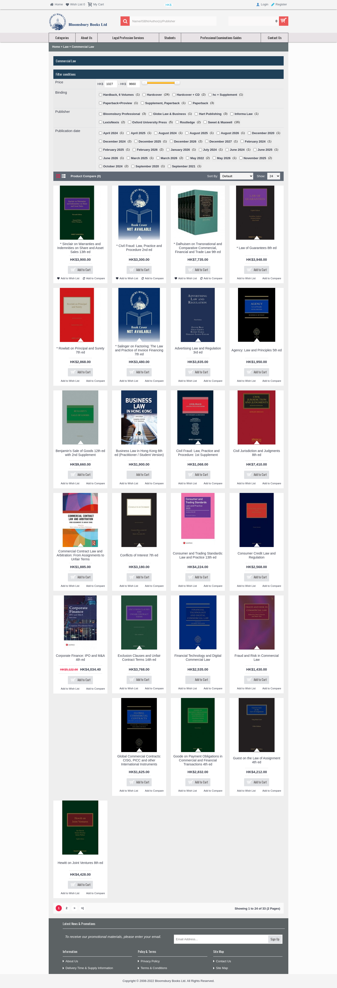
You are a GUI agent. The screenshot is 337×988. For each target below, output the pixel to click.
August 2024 (167, 133)
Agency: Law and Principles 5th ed (256, 350)
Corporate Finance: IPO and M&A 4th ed (80, 657)
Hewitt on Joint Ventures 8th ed (80, 863)
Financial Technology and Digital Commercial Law (197, 657)
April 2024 (110, 133)
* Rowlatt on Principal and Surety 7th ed (80, 350)
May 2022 (197, 158)
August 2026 (230, 133)
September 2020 (147, 166)
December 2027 (220, 141)
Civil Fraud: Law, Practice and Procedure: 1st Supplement (198, 453)
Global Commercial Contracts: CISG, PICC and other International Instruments (139, 760)
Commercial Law (83, 46)
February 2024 (255, 141)
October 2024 (112, 166)
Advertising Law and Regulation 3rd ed (198, 350)
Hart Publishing (210, 114)
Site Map (220, 968)
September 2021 (183, 166)
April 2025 (138, 133)
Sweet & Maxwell (220, 122)
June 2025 (265, 149)
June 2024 (237, 149)
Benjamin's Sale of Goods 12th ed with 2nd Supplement (80, 453)
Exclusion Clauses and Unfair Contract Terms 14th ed (139, 657)
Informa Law (243, 114)
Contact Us (222, 961)
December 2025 (150, 141)
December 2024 (114, 141)
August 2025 (199, 133)
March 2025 (139, 158)
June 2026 (110, 158)
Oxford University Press (149, 122)
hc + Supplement (225, 94)
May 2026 (224, 158)
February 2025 (113, 149)
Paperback (200, 103)
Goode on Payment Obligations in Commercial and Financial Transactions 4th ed (197, 760)
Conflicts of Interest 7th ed (139, 555)
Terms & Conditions (152, 968)
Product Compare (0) (86, 176)
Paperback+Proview (117, 103)
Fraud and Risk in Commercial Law (256, 657)
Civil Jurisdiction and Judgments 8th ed (256, 453)
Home (56, 46)
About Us (70, 961)
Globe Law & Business (169, 114)
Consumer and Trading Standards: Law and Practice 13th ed (198, 555)
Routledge (187, 122)
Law (66, 46)
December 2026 (185, 141)
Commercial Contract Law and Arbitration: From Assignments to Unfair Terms (80, 555)
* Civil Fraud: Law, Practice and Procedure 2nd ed (139, 248)
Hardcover (154, 94)
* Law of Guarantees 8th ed (256, 248)
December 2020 (263, 133)
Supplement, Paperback (162, 103)
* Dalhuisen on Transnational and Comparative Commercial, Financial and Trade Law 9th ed (198, 248)
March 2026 (169, 158)
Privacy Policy (149, 961)
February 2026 (147, 149)
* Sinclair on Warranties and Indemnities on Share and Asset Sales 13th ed (80, 248)
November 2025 (255, 158)
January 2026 (180, 149)
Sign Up (275, 939)
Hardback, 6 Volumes (118, 94)
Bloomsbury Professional (121, 114)
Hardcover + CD (188, 94)
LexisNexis (111, 122)
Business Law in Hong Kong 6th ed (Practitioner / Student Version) (139, 453)
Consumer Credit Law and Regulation (257, 555)
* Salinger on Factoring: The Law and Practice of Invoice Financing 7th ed (139, 350)
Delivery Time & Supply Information (88, 968)
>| (82, 908)
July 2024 (210, 149)
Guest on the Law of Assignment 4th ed (256, 760)
